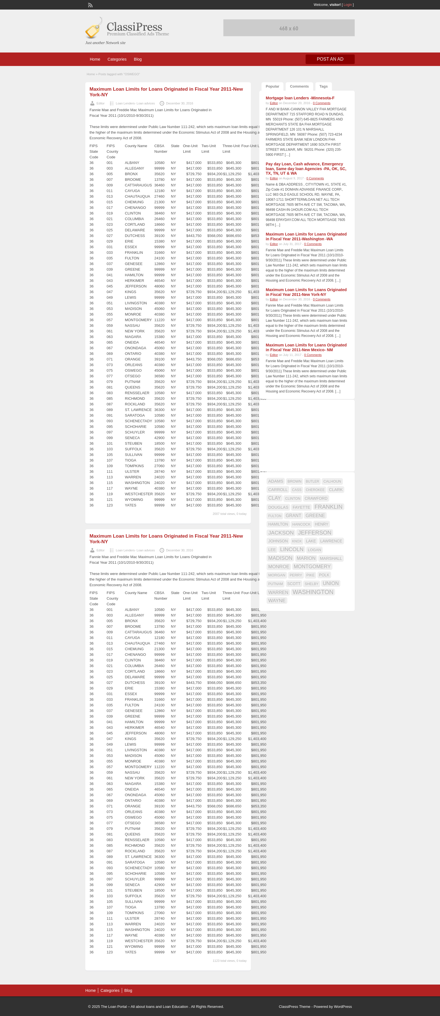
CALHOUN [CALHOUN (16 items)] (332, 481)
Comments (299, 86)
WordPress (343, 1006)
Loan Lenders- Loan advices (135, 103)
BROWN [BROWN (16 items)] (295, 481)
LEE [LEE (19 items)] (272, 549)
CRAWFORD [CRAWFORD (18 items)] (316, 498)
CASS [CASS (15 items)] (297, 490)
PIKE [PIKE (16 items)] (310, 575)
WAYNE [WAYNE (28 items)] (277, 600)
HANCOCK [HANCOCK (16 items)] (301, 524)
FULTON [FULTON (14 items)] (274, 516)
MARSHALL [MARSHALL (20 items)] (331, 558)
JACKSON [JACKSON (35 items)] (281, 533)
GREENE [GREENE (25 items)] (315, 515)
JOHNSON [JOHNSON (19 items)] (278, 541)
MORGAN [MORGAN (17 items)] (276, 575)
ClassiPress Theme (294, 1006)
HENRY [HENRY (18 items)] (321, 524)
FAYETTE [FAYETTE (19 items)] (301, 507)
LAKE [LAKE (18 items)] (311, 541)
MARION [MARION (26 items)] (306, 558)
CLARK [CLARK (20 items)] (336, 489)
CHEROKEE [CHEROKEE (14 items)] (315, 490)
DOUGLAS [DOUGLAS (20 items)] (278, 507)
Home (95, 59)
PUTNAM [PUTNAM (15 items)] (275, 584)
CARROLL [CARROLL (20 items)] (278, 489)
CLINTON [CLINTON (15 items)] (292, 499)
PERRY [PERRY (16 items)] (296, 575)
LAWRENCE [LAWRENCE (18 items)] (331, 541)
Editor (101, 103)
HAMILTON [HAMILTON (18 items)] (278, 524)
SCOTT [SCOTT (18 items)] (294, 583)
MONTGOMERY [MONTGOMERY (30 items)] (312, 566)
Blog (138, 59)
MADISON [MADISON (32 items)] (280, 558)
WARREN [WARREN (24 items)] (278, 592)
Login (348, 5)
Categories (117, 59)
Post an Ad (330, 59)
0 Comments (321, 103)
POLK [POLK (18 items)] (324, 575)
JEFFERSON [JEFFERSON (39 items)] (314, 532)
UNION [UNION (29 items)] (331, 583)
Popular (272, 86)
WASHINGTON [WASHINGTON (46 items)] (313, 592)
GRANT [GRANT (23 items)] (293, 515)
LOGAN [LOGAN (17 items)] (314, 550)
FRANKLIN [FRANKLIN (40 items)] (329, 507)
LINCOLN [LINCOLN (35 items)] (291, 549)
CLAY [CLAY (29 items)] (274, 498)
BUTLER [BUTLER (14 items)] (312, 481)
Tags (324, 86)
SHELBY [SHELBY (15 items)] (311, 584)
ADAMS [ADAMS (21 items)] (275, 481)
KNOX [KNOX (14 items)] (297, 541)
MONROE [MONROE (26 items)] (278, 566)
